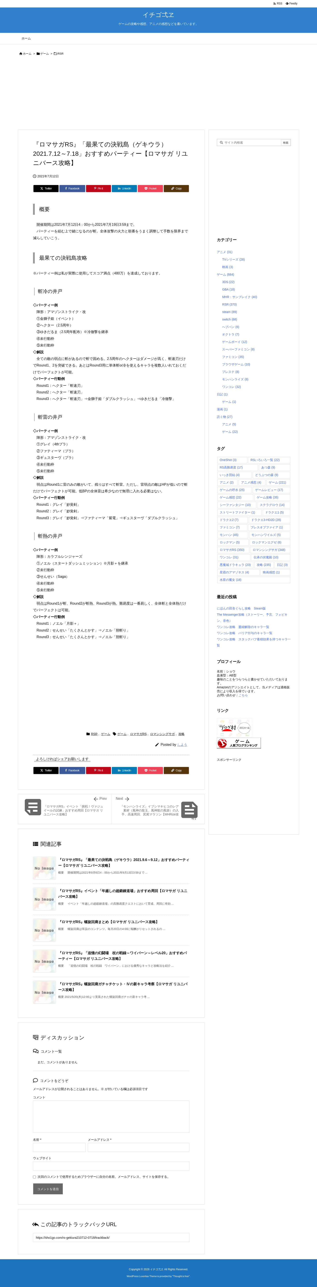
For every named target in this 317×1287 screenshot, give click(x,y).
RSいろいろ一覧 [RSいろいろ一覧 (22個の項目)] (265, 460)
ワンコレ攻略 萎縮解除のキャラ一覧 (243, 627)
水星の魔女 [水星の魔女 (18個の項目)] (230, 579)
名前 (37, 1139)
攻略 (181, 734)
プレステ (230, 372)
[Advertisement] (150, 93)
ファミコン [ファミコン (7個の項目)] (230, 527)
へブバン (230, 327)
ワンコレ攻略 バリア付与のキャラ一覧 (244, 633)
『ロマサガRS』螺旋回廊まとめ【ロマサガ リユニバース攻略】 (108, 922)
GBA (228, 289)
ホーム (27, 53)
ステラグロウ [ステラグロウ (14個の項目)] (272, 505)
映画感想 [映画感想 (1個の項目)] (271, 572)
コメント (39, 1097)
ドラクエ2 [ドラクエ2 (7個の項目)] (229, 520)
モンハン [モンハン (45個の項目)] (229, 535)
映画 (227, 267)
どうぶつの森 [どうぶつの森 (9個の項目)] (266, 475)
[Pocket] (150, 188)
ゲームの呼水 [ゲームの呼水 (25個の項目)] (232, 490)
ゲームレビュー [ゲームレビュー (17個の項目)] (269, 490)
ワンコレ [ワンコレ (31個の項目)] (229, 557)
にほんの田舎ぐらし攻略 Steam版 (241, 608)
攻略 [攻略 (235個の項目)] (264, 565)
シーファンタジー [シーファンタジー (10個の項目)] (235, 505)
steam (229, 312)
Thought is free (181, 1276)
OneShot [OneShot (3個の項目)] (228, 460)
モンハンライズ (235, 379)
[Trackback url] (111, 1237)
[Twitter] (46, 188)
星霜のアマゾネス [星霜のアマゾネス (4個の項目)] (234, 572)
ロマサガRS (138, 734)
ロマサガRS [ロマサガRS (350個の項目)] (232, 550)
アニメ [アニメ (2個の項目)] (227, 482)
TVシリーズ (233, 259)
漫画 (222, 409)
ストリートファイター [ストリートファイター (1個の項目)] (237, 512)
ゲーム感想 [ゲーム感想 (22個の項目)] (230, 497)
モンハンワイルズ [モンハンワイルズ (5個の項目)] (266, 535)
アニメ (224, 252)
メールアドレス (99, 1139)
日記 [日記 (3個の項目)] (282, 565)
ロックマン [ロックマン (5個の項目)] (230, 542)
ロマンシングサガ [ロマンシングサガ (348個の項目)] (269, 550)
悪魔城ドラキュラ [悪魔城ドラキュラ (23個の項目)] (235, 565)
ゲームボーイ (234, 342)
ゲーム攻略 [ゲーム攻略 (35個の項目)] (267, 497)
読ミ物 (224, 417)
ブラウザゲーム (236, 364)
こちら (243, 695)
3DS (228, 282)
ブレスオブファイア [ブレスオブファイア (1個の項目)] (267, 527)
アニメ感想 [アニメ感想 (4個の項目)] (251, 482)
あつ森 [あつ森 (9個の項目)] (268, 467)
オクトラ (230, 334)
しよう (182, 744)
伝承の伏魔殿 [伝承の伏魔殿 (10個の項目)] (266, 557)
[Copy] (176, 188)
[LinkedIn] (124, 188)
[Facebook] (72, 188)
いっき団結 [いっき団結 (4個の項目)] (230, 475)
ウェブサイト (42, 1158)
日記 (222, 394)
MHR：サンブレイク (239, 297)
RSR (60, 53)
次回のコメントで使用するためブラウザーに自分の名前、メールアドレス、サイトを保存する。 (104, 1176)
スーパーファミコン (238, 349)
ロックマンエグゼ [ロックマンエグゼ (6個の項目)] (266, 542)
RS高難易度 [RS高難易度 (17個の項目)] (231, 467)
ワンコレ (231, 387)
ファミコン (233, 357)
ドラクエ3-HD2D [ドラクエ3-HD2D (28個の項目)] (266, 520)
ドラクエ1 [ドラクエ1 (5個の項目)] (274, 512)
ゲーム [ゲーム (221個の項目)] (277, 482)
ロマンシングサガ (162, 734)
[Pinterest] (98, 188)
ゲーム (44, 53)
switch (229, 319)
